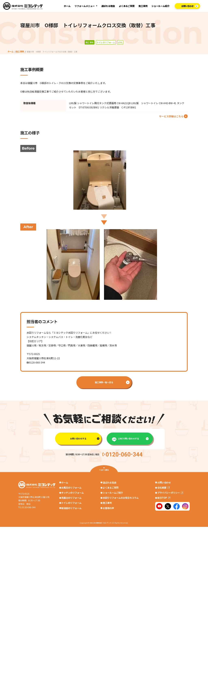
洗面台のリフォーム (71, 498)
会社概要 (164, 488)
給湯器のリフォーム (71, 509)
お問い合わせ (164, 482)
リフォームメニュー (85, 6)
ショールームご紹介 (113, 493)
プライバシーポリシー (170, 493)
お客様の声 (108, 509)
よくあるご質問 (126, 6)
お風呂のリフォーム (71, 488)
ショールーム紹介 (160, 6)
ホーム (67, 6)
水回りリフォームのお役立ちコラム (121, 498)
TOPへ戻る (104, 470)
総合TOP (164, 498)
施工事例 (143, 6)
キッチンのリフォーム (72, 493)
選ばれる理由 (108, 6)
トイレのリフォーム (71, 504)
